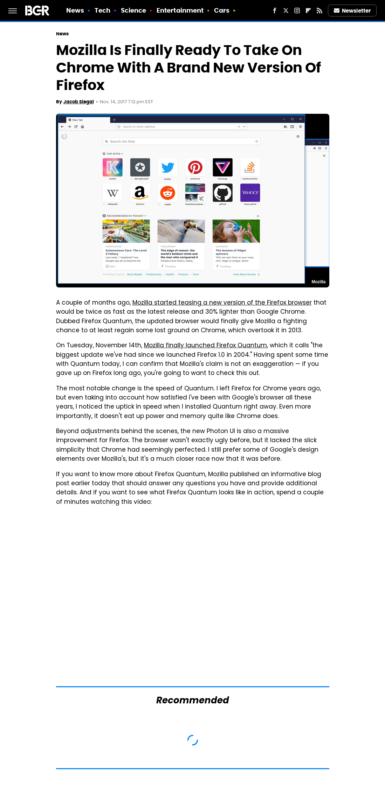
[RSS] (319, 10)
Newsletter (352, 10)
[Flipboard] (308, 10)
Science (133, 10)
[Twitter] (286, 10)
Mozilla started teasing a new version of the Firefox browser (222, 303)
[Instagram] (297, 10)
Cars (221, 10)
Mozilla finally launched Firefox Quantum (205, 346)
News (75, 10)
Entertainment (180, 10)
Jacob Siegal (78, 102)
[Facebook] (274, 10)
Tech (102, 10)
